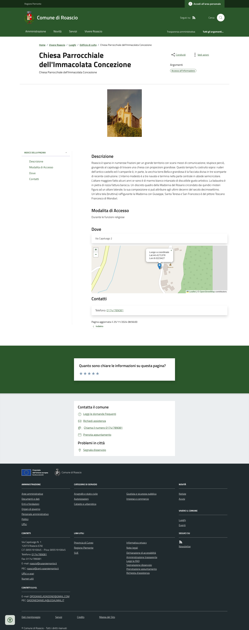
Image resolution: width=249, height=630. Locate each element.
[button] (160, 266)
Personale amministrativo (35, 514)
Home (42, 45)
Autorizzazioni (81, 499)
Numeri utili (28, 579)
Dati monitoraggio (31, 617)
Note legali (132, 548)
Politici (25, 519)
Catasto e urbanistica (85, 504)
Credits (80, 617)
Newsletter (185, 546)
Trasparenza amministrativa (181, 31)
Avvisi (182, 499)
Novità (57, 31)
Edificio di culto (88, 45)
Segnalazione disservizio (139, 565)
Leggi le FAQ (133, 561)
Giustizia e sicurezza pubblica (141, 494)
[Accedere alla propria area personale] (205, 4)
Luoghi (72, 45)
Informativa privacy (136, 543)
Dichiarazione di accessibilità (141, 553)
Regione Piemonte (32, 3)
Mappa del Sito (107, 617)
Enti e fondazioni (30, 504)
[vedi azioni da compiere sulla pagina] (201, 54)
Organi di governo (31, 509)
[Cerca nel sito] (219, 17)
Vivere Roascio (93, 31)
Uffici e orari (28, 573)
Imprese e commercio (137, 499)
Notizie (182, 494)
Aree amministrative (32, 494)
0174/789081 (115, 310)
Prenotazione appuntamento (141, 569)
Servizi (73, 31)
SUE (76, 553)
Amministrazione (35, 31)
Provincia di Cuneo (83, 543)
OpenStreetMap (207, 291)
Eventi (182, 525)
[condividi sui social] (178, 54)
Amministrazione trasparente (141, 557)
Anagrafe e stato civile (86, 494)
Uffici (24, 524)
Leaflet (191, 291)
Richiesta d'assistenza (138, 573)
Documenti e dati (31, 499)
